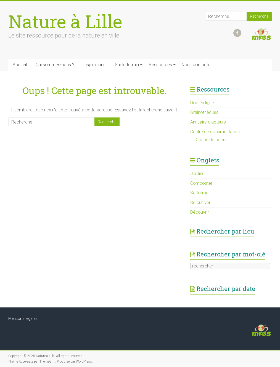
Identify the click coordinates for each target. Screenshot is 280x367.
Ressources (160, 64)
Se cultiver (200, 202)
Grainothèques (204, 112)
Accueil (20, 64)
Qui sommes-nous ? (55, 64)
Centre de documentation (215, 131)
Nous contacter (196, 64)
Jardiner (198, 173)
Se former (200, 192)
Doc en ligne (202, 102)
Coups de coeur (211, 139)
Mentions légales (23, 318)
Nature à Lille (65, 21)
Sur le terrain (127, 64)
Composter (201, 183)
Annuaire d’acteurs (208, 122)
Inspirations (94, 64)
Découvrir (199, 212)
